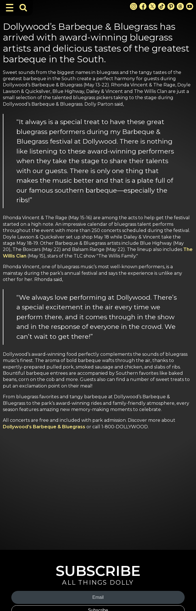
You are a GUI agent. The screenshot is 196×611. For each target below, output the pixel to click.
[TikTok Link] (161, 6)
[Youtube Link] (189, 6)
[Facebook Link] (142, 6)
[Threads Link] (180, 6)
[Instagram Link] (133, 6)
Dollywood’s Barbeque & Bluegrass (44, 426)
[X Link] (152, 6)
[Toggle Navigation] (10, 8)
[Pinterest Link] (170, 6)
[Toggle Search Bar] (23, 8)
